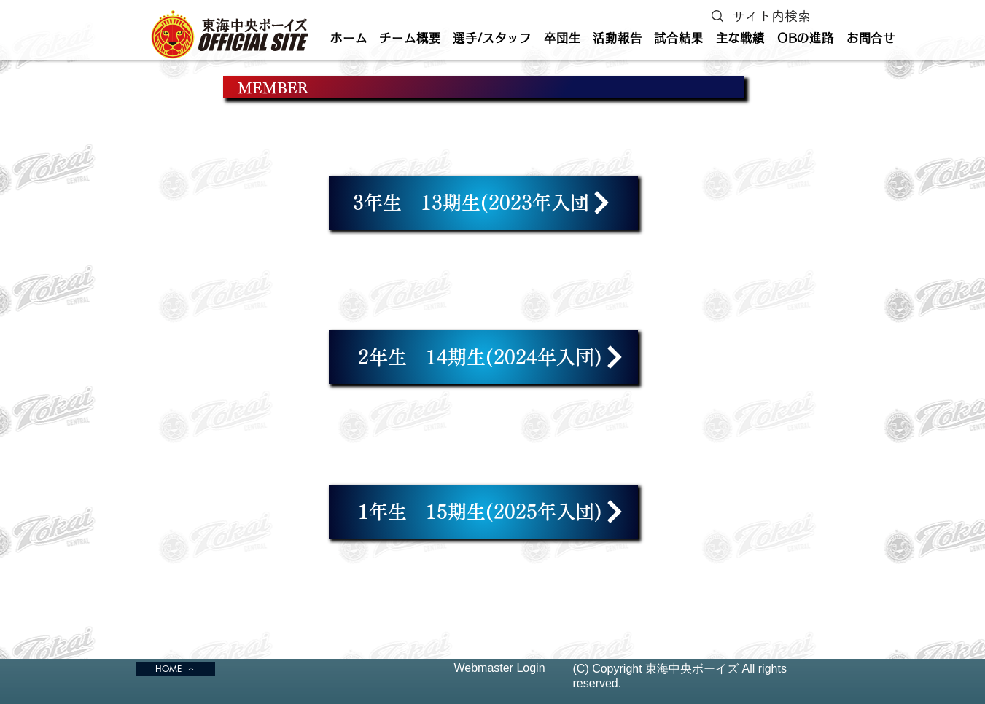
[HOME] (175, 669)
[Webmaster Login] (499, 669)
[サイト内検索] (774, 16)
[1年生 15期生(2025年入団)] (483, 512)
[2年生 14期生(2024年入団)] (483, 357)
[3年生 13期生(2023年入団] (483, 203)
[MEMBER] (483, 87)
